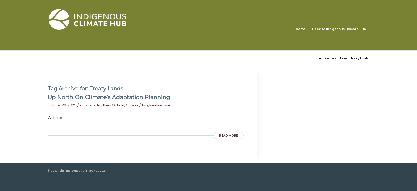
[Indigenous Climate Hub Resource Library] (87, 29)
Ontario (132, 105)
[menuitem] (300, 29)
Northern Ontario (110, 105)
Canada (89, 105)
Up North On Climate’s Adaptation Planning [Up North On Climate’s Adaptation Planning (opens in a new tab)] (109, 97)
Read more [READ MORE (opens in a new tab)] (228, 135)
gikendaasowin (158, 105)
